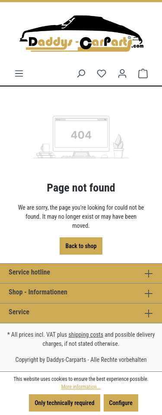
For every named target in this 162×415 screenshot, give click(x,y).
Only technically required (64, 402)
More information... (81, 387)
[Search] (80, 73)
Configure (121, 402)
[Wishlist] (101, 73)
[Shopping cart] (143, 73)
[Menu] (19, 73)
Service (19, 312)
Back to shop (80, 246)
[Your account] (122, 73)
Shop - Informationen (38, 292)
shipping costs (85, 334)
